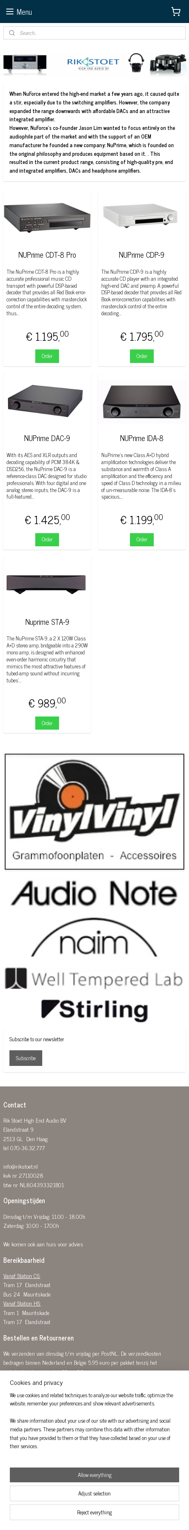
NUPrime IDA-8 (142, 438)
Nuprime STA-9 (47, 621)
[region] (94, 1424)
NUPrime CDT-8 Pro (47, 254)
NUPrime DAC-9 (47, 438)
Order (47, 355)
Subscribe (26, 1058)
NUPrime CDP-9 (141, 254)
